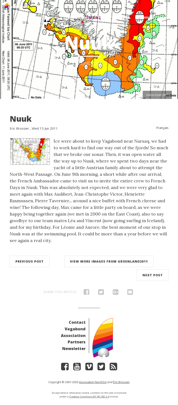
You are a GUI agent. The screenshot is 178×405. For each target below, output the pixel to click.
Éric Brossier (121, 382)
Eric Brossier (19, 128)
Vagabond (75, 328)
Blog (37, 17)
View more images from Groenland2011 (109, 261)
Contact (77, 322)
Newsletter (74, 348)
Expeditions (78, 17)
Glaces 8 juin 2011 (157, 95)
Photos (104, 17)
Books (143, 17)
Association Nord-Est (93, 382)
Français (166, 17)
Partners (77, 341)
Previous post (29, 261)
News (54, 17)
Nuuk (21, 118)
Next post (152, 275)
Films (124, 17)
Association (73, 335)
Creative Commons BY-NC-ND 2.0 (89, 396)
